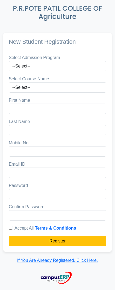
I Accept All (23, 228)
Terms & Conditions (55, 228)
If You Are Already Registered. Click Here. (57, 260)
